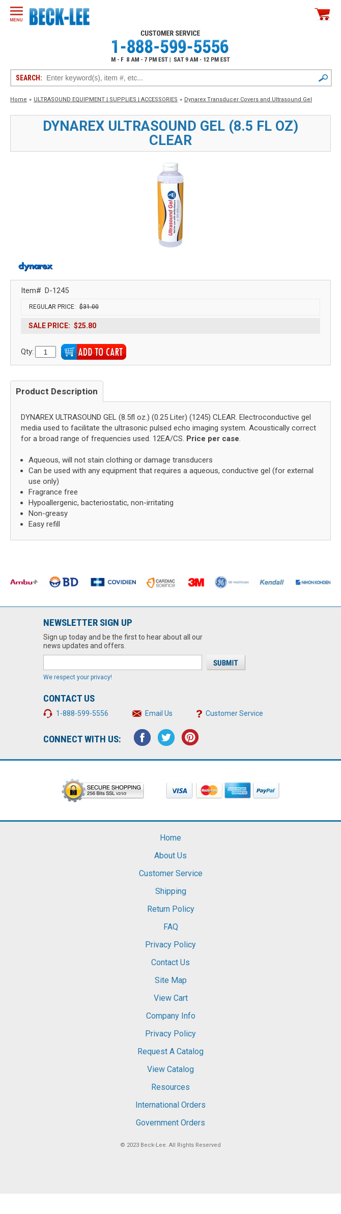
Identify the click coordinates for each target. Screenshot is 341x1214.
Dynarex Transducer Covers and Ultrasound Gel (248, 99)
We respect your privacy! (77, 677)
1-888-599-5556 (82, 713)
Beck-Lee (153, 1145)
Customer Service (234, 713)
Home (18, 99)
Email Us (159, 713)
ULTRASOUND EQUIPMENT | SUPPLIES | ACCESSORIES (106, 99)
